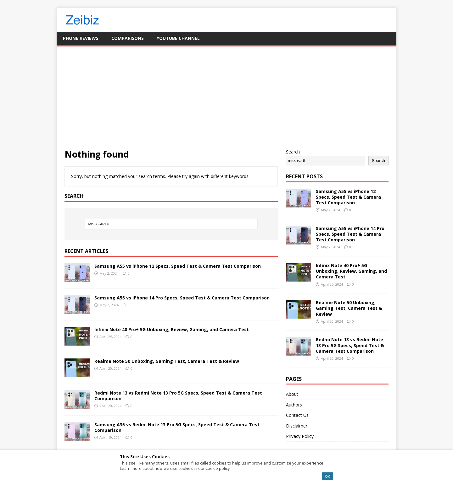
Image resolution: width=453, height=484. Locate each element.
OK (327, 476)
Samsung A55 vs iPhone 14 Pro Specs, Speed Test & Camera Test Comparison (182, 298)
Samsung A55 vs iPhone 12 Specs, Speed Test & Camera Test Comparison (177, 266)
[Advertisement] (226, 101)
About (292, 394)
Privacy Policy (300, 436)
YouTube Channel (178, 38)
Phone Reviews (80, 38)
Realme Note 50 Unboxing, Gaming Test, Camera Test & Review (166, 361)
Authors (294, 405)
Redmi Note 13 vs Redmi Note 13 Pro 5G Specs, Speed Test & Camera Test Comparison (178, 395)
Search (293, 152)
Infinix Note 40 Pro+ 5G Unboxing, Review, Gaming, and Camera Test (171, 329)
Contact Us (297, 415)
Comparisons (127, 38)
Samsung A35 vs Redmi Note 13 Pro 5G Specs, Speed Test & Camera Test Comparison (177, 427)
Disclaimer (296, 426)
